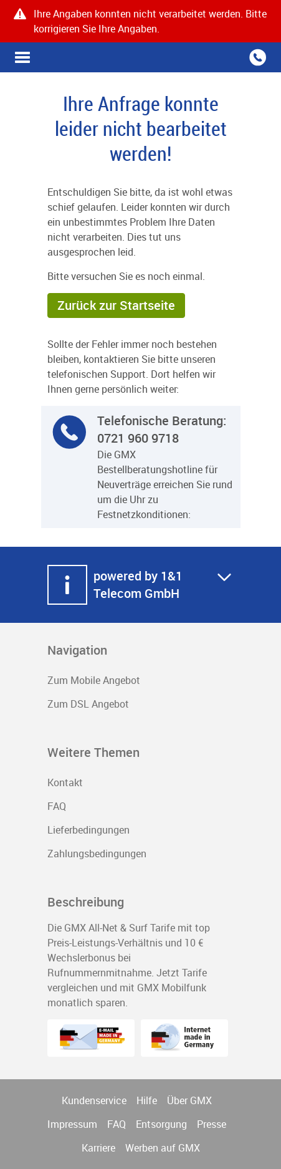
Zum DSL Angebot (88, 704)
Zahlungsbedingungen (96, 853)
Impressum (72, 1124)
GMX (140, 57)
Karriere (98, 1148)
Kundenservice (94, 1100)
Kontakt (65, 782)
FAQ (56, 806)
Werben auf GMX (162, 1148)
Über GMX (189, 1100)
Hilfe (146, 1100)
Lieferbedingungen (88, 830)
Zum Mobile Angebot (93, 680)
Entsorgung (161, 1124)
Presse (211, 1124)
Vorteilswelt (22, 57)
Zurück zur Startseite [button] (116, 305)
